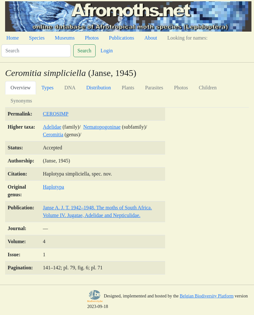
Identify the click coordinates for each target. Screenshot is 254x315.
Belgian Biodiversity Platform (207, 296)
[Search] (36, 50)
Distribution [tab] (98, 87)
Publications (121, 38)
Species (37, 38)
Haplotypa (53, 187)
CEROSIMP (56, 113)
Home (12, 38)
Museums (65, 38)
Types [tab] (47, 87)
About (150, 38)
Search (84, 50)
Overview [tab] (21, 87)
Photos (92, 38)
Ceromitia (53, 134)
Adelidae (52, 127)
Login (107, 50)
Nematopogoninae (101, 127)
